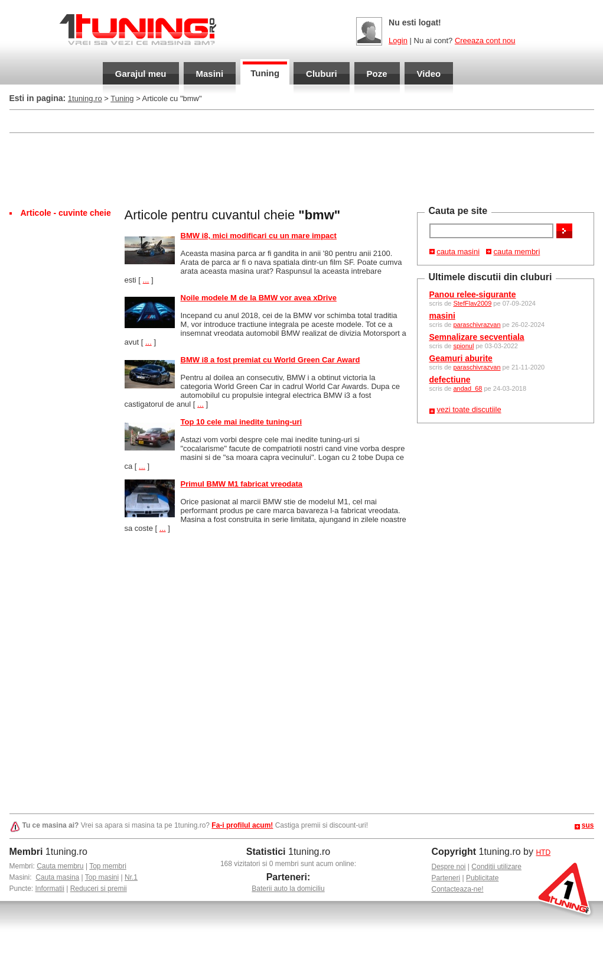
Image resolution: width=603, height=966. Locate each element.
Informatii (49, 888)
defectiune (450, 379)
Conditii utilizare (496, 867)
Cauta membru (60, 866)
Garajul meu (141, 74)
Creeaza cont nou (485, 40)
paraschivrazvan (476, 324)
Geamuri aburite (461, 358)
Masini (210, 74)
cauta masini (458, 251)
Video (429, 74)
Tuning (264, 73)
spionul (463, 345)
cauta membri (517, 251)
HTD (543, 852)
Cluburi (321, 74)
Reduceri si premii (98, 888)
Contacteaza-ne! (458, 889)
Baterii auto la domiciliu (288, 888)
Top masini (102, 877)
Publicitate (482, 878)
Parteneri (446, 878)
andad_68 (467, 388)
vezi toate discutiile (469, 409)
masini (442, 315)
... (146, 279)
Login (398, 40)
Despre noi (449, 867)
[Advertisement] (302, 169)
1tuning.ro (85, 98)
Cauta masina (57, 877)
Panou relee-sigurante (472, 294)
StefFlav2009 (472, 303)
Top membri (107, 866)
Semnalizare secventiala (476, 337)
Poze (377, 74)
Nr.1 (131, 877)
